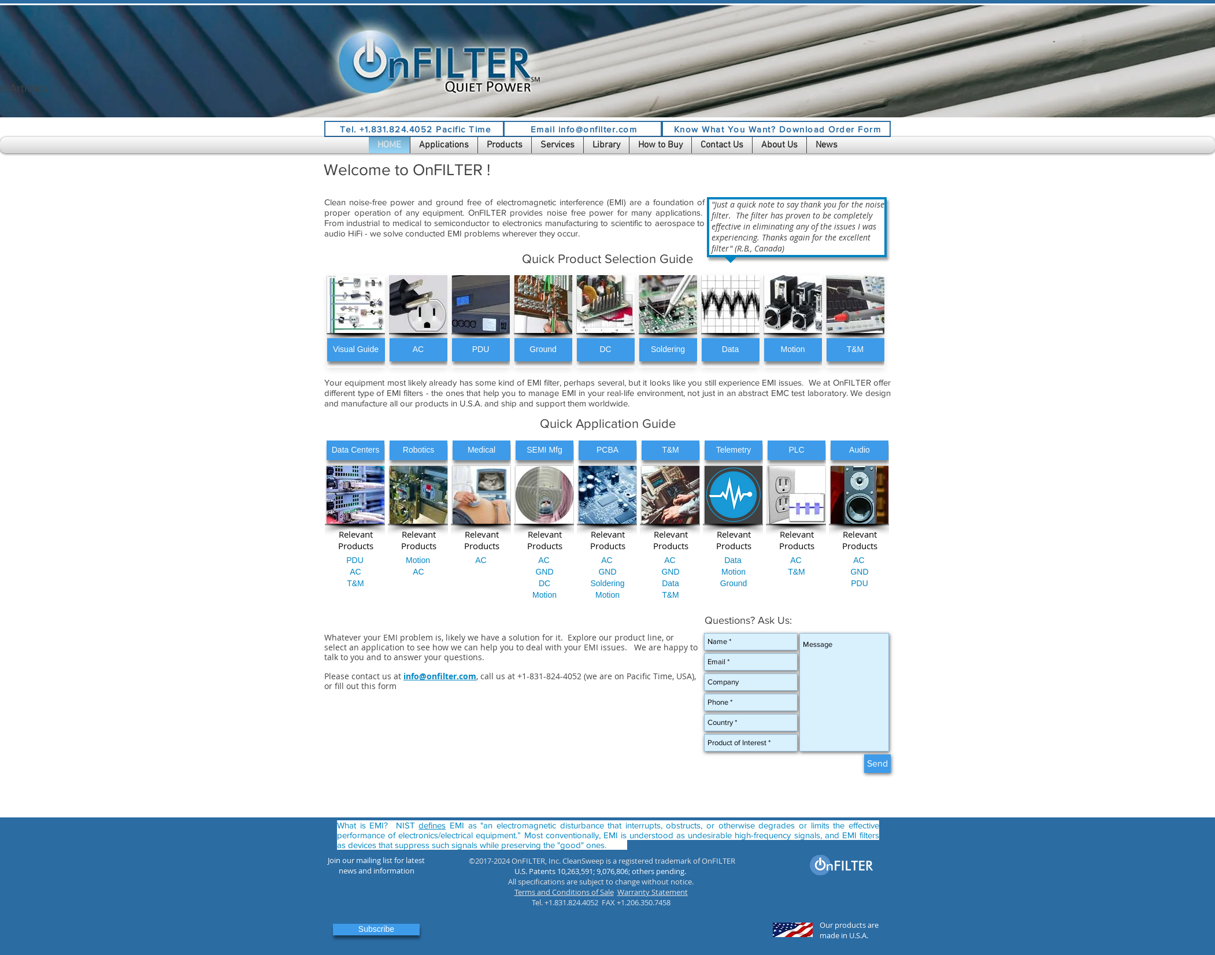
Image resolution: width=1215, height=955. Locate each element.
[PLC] (796, 450)
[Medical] (481, 450)
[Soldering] (668, 349)
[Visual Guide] (356, 349)
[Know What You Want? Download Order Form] (776, 129)
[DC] (606, 349)
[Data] (731, 349)
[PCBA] (607, 450)
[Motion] (793, 349)
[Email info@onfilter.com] (582, 129)
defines (432, 825)
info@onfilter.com (439, 676)
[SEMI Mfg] (544, 450)
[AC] (418, 349)
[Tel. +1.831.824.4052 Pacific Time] (414, 129)
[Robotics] (418, 450)
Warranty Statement (652, 892)
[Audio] (859, 450)
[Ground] (543, 349)
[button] (444, 145)
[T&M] (855, 349)
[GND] (544, 572)
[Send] (877, 763)
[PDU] (481, 349)
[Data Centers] (355, 450)
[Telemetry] (733, 450)
